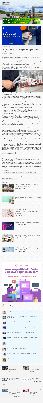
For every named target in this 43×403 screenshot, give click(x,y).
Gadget (16, 224)
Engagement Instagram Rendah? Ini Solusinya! (28, 222)
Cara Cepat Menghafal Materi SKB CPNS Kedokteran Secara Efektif (35, 368)
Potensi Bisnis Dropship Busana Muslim (34, 379)
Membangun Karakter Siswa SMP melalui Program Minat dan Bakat (26, 185)
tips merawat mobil (13, 178)
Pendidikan (16, 188)
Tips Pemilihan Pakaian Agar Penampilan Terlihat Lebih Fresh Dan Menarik (21, 353)
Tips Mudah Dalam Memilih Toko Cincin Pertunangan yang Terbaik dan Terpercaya (35, 391)
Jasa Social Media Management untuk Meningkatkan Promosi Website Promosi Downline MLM (26, 211)
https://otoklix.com (5, 58)
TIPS (9, 46)
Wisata (3, 396)
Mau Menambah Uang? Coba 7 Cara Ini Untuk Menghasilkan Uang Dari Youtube (27, 236)
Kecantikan (3, 384)
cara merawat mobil (6, 176)
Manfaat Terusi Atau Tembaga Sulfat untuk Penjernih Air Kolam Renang (21, 327)
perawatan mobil (33, 176)
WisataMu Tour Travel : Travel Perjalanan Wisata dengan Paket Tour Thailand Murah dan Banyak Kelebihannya (14, 392)
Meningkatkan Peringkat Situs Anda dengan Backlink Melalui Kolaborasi (27, 248)
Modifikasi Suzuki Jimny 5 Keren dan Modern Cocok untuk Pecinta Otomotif (14, 368)
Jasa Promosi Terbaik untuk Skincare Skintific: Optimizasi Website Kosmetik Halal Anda (14, 380)
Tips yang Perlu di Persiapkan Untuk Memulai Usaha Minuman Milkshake (21, 311)
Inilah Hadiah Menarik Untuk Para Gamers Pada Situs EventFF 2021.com (21, 332)
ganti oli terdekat (15, 167)
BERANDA (5, 46)
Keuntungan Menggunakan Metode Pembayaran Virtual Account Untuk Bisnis (22, 337)
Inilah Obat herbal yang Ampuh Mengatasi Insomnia (17, 358)
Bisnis (16, 215)
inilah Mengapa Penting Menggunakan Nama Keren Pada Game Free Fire (21, 321)
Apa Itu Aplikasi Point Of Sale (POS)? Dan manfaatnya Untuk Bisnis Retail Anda (22, 342)
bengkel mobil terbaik (24, 176)
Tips (9, 371)
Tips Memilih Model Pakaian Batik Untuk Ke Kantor (17, 348)
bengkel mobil (5, 178)
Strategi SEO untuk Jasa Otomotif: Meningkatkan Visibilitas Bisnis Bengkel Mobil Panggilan (19, 172)
